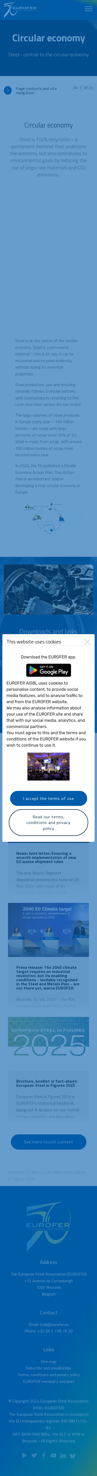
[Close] (87, 641)
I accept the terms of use (48, 798)
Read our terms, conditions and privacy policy (48, 822)
